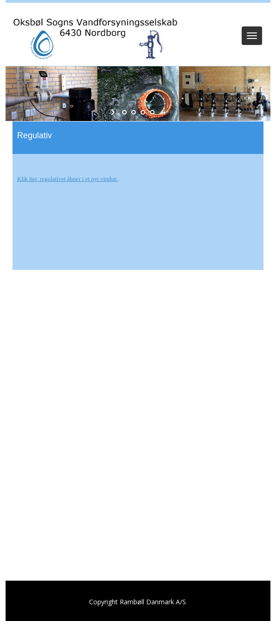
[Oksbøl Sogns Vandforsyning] (94, 36)
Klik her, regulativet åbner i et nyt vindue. (67, 178)
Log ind (138, 15)
